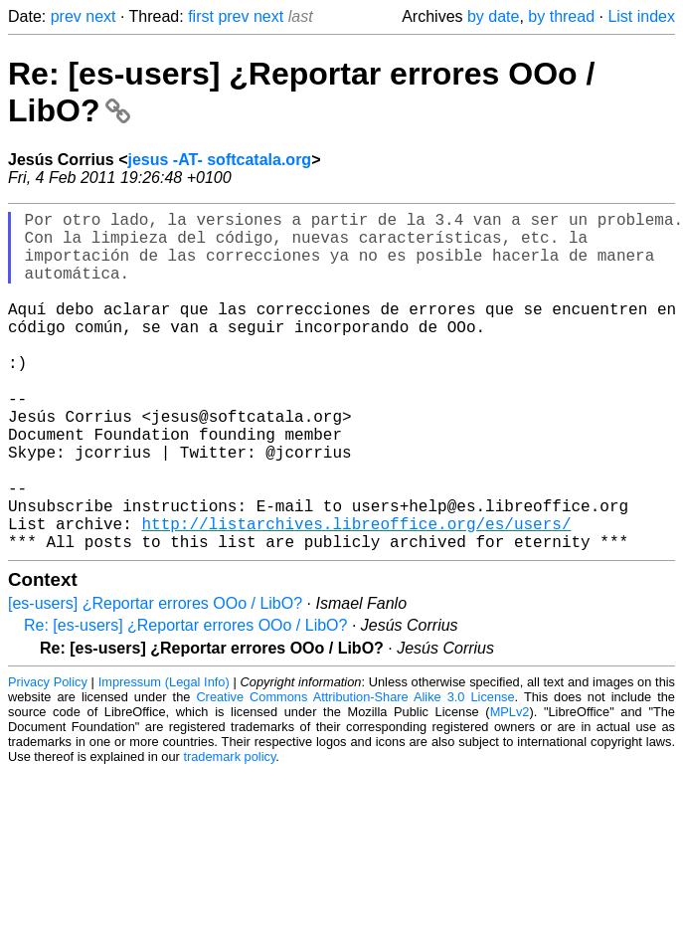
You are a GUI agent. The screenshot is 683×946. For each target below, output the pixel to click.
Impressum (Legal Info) (164, 757)
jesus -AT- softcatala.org (220, 159)
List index (641, 16)
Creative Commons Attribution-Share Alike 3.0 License (355, 772)
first (201, 16)
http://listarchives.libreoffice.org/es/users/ (356, 595)
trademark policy (229, 832)
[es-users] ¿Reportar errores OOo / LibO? (155, 678)
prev (66, 16)
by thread (561, 16)
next (100, 16)
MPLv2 (510, 787)
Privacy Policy (47, 757)
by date (493, 16)
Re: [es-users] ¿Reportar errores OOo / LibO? (185, 700)
